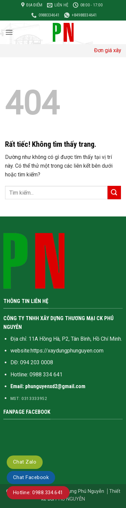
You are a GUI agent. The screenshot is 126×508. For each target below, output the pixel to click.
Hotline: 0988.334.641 (38, 492)
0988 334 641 (46, 374)
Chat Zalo (24, 462)
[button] (9, 32)
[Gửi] (114, 192)
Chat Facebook (31, 477)
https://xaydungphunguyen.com (67, 350)
